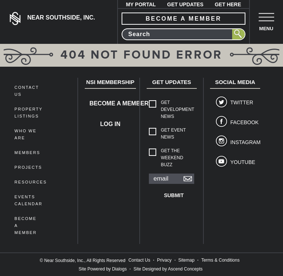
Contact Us (139, 260)
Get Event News (173, 133)
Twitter (241, 102)
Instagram (242, 142)
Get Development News (177, 109)
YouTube (242, 162)
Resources (30, 182)
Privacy (164, 260)
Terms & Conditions (220, 260)
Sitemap (186, 260)
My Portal (141, 4)
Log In (110, 124)
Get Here (228, 4)
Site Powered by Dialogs (102, 269)
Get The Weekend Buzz (172, 157)
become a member (183, 18)
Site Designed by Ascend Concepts (167, 269)
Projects (28, 167)
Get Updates (185, 4)
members (27, 152)
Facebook (242, 122)
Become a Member (113, 103)
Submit (174, 195)
